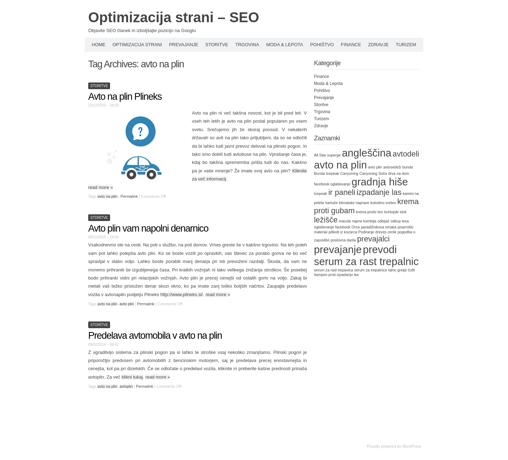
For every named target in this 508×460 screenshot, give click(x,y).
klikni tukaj (132, 377)
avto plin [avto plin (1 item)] (375, 167)
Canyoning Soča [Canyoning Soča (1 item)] (373, 173)
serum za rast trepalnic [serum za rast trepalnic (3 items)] (366, 261)
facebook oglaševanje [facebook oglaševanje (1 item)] (332, 184)
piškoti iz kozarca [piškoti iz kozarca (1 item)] (342, 232)
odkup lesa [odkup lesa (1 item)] (400, 221)
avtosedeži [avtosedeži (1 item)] (392, 167)
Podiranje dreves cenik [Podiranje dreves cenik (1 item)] (377, 232)
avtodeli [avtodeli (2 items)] (406, 153)
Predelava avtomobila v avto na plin (155, 335)
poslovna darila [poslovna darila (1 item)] (343, 240)
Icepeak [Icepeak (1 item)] (320, 193)
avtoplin (126, 386)
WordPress (411, 446)
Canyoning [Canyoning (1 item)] (349, 173)
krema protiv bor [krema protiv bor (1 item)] (369, 212)
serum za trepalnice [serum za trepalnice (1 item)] (370, 270)
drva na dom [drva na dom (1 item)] (398, 173)
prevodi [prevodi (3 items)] (380, 249)
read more (100, 187)
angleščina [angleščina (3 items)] (366, 153)
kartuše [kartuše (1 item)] (331, 203)
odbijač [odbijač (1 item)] (383, 221)
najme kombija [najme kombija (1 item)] (364, 221)
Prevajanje (183, 44)
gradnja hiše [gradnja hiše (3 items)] (379, 182)
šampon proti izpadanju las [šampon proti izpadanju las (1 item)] (336, 274)
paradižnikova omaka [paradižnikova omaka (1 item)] (379, 227)
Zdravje (378, 44)
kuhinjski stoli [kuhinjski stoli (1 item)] (395, 212)
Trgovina (247, 44)
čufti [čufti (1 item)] (411, 270)
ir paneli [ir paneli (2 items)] (342, 192)
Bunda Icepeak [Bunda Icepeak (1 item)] (326, 173)
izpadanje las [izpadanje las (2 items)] (379, 192)
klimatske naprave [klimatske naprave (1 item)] (354, 203)
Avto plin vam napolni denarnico (148, 228)
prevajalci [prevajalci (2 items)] (373, 238)
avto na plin (107, 196)
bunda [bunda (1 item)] (408, 167)
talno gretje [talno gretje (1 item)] (397, 270)
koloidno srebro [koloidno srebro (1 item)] (383, 203)
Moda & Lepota (284, 44)
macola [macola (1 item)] (345, 221)
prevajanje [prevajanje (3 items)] (338, 249)
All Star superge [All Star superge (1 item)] (327, 155)
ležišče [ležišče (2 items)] (326, 219)
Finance (351, 44)
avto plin (127, 304)
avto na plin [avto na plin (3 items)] (340, 165)
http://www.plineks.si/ (182, 294)
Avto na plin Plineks (125, 96)
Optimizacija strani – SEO (173, 17)
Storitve (216, 44)
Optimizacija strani (137, 44)
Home (98, 44)
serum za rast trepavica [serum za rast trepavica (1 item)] (333, 270)
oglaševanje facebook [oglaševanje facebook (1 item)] (332, 227)
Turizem (406, 44)
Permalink (129, 196)
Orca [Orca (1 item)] (355, 227)
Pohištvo (322, 44)
